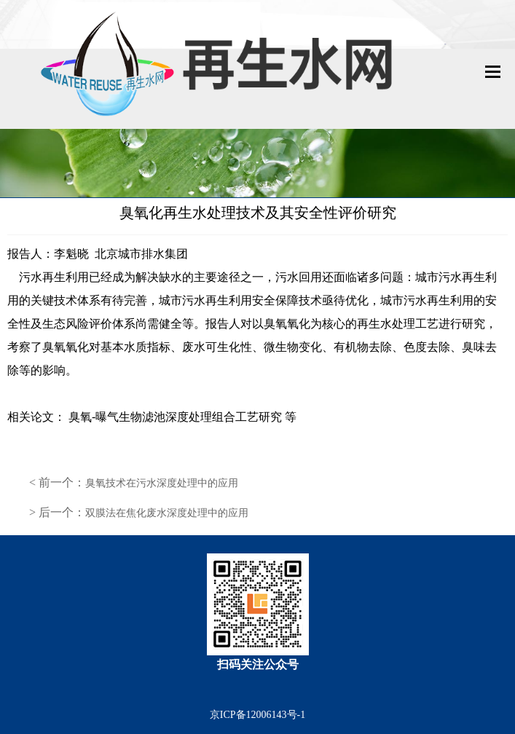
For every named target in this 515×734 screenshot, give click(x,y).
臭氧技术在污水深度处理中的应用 (161, 483)
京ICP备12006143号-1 (257, 714)
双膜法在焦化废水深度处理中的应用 (166, 513)
